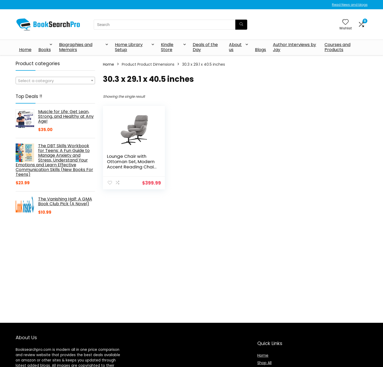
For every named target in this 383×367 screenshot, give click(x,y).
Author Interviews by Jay (294, 47)
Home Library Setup (129, 47)
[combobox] (55, 80)
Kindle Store (167, 47)
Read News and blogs (350, 4)
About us (235, 47)
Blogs (260, 50)
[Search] (241, 25)
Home (25, 50)
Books (44, 50)
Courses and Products (337, 47)
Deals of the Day (205, 47)
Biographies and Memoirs (75, 47)
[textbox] (55, 80)
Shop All (264, 362)
